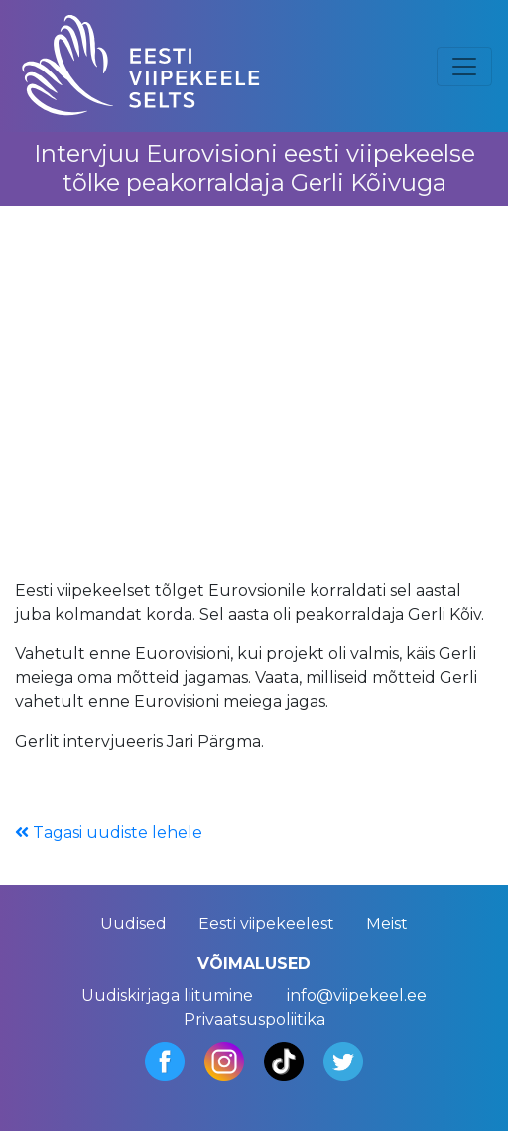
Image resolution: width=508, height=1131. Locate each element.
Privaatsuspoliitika (254, 1019)
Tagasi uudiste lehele (108, 832)
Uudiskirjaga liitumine (167, 995)
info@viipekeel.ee (357, 995)
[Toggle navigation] (464, 66)
